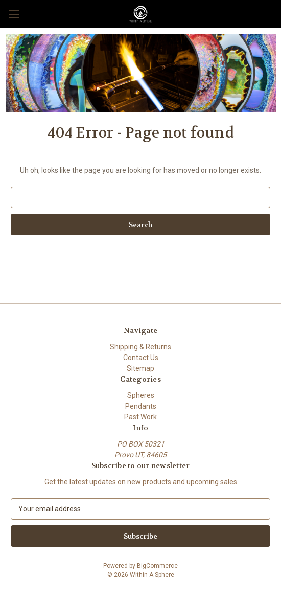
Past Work (140, 417)
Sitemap (140, 368)
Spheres (140, 395)
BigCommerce (157, 565)
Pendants (140, 406)
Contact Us (140, 357)
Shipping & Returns (140, 347)
